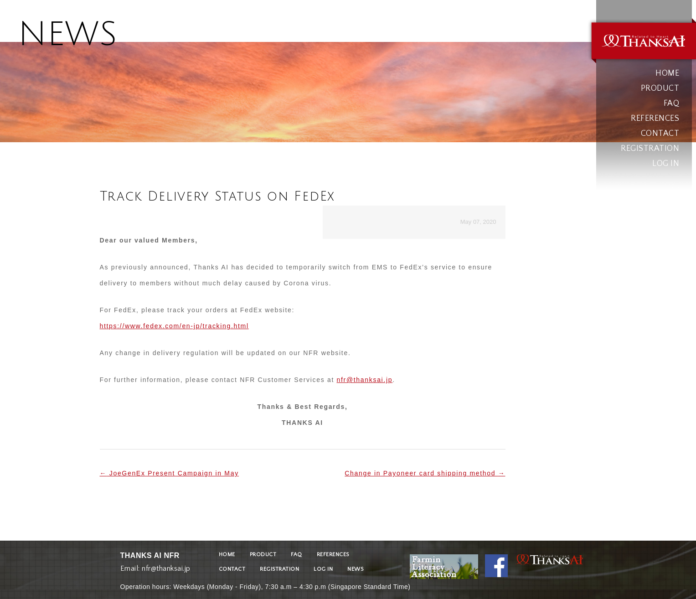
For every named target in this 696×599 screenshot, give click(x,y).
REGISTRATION (650, 148)
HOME (667, 73)
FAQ (672, 103)
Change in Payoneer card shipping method (425, 473)
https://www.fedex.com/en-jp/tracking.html (174, 326)
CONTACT (660, 133)
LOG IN (665, 163)
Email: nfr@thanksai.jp (155, 566)
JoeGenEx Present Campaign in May (169, 473)
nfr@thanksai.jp (365, 379)
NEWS (355, 569)
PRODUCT (660, 88)
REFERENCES (655, 118)
